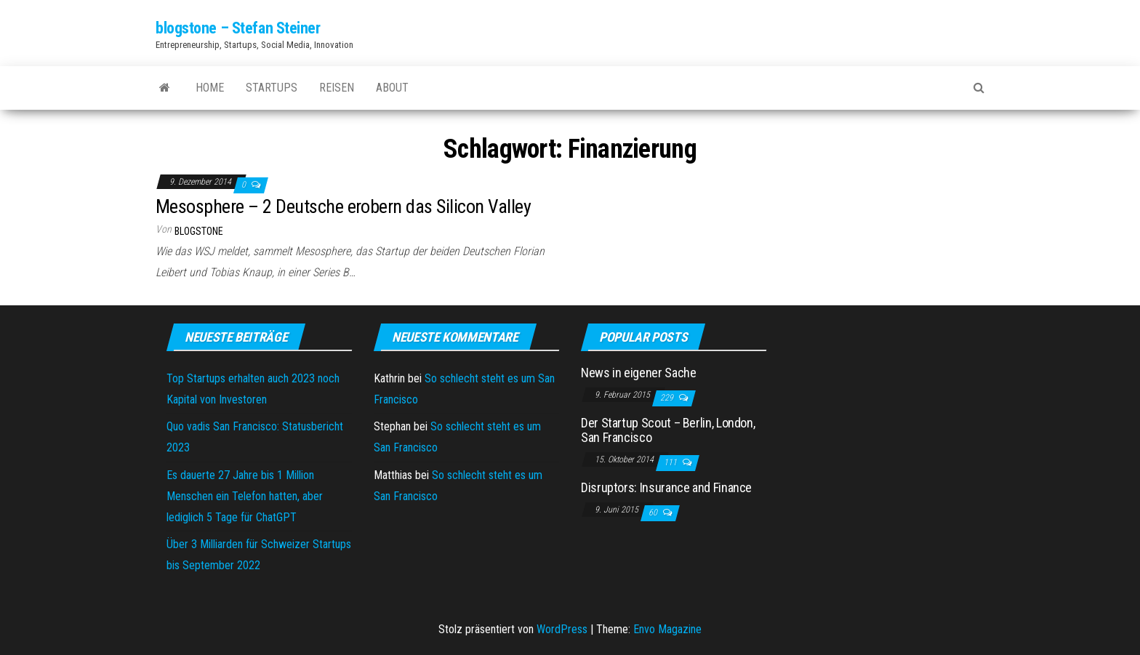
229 (667, 398)
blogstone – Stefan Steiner (238, 28)
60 (654, 512)
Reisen (336, 88)
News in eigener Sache (638, 372)
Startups (271, 88)
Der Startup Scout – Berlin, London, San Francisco (668, 430)
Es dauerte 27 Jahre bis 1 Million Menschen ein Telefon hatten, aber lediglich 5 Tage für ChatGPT (244, 496)
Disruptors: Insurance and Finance (666, 487)
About (392, 88)
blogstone (198, 231)
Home (210, 88)
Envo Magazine (667, 629)
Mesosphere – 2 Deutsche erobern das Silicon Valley (343, 206)
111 (671, 462)
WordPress (562, 629)
